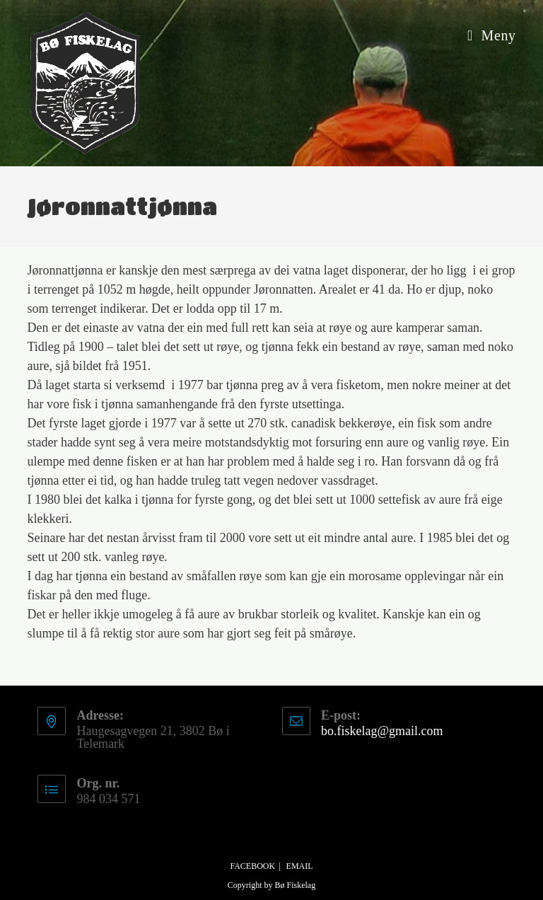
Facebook (252, 866)
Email (299, 866)
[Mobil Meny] (491, 35)
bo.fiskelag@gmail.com (382, 731)
